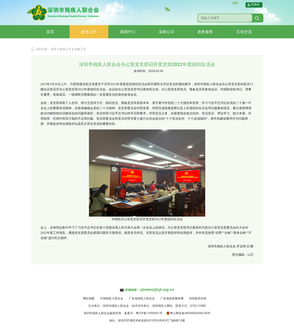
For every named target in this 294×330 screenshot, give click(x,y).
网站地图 (89, 298)
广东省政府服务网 (172, 298)
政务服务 (205, 31)
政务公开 (89, 31)
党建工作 (80, 49)
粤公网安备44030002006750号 (188, 313)
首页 (50, 31)
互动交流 (244, 31)
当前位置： (43, 49)
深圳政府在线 (197, 298)
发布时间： (141, 71)
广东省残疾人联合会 (142, 298)
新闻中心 (127, 31)
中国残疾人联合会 (111, 298)
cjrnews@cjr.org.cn (157, 289)
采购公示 (166, 31)
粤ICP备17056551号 (149, 313)
